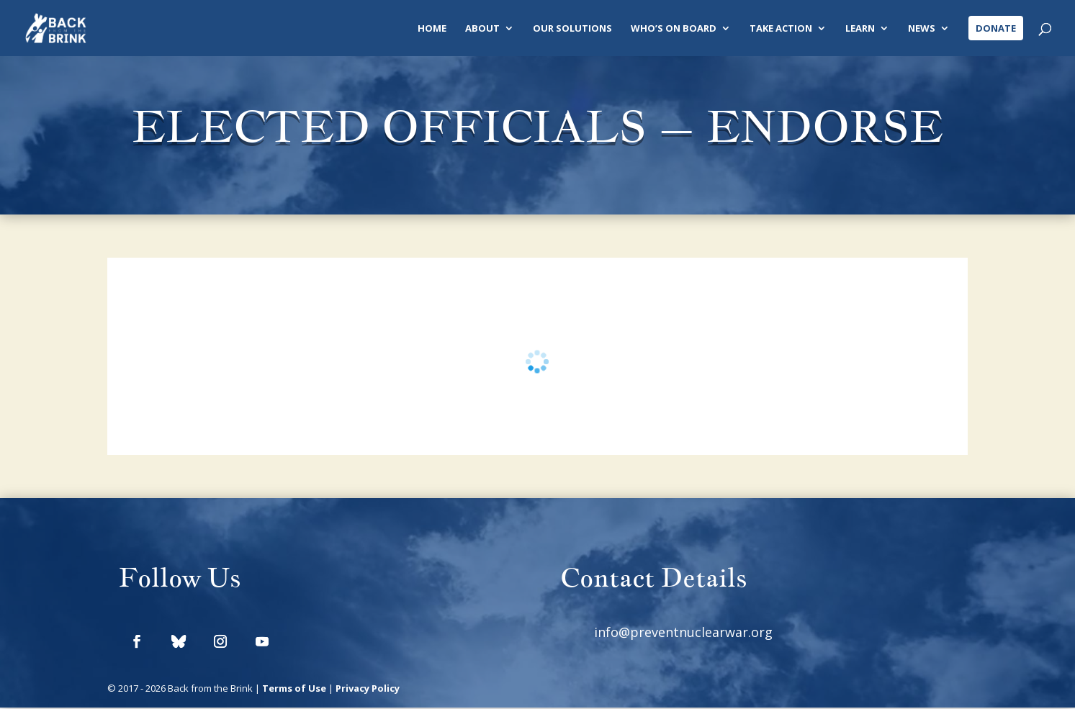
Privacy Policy (368, 689)
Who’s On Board (673, 29)
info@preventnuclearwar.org (683, 632)
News (921, 29)
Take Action (781, 29)
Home (432, 29)
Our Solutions (572, 29)
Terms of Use (294, 689)
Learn (860, 29)
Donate (996, 28)
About (482, 29)
